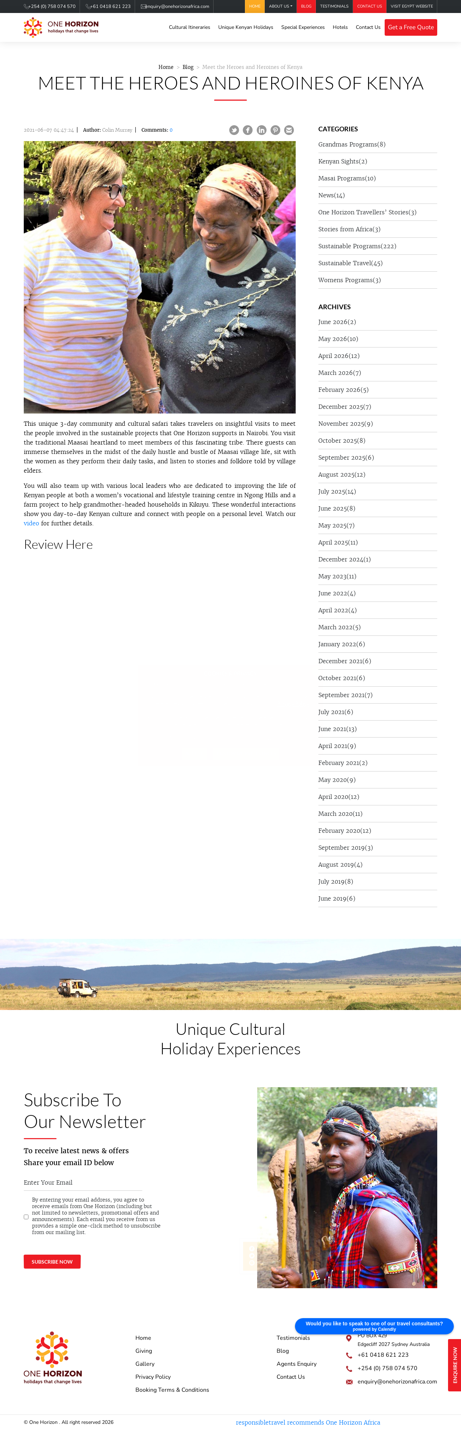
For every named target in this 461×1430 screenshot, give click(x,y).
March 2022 (339, 627)
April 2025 (338, 542)
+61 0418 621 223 (110, 6)
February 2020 (344, 831)
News (331, 195)
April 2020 (338, 797)
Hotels (340, 27)
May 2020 (337, 780)
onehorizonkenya (261, 1266)
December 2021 (344, 661)
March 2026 (339, 373)
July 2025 (337, 491)
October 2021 (341, 678)
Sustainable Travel (350, 263)
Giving (143, 1351)
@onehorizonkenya (263, 1255)
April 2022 (337, 610)
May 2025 (336, 525)
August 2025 (342, 474)
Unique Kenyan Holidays (245, 27)
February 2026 (343, 390)
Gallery (145, 1364)
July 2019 (335, 881)
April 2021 (337, 746)
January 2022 (341, 644)
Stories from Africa (349, 229)
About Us (279, 6)
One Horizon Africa (263, 1245)
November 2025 (345, 424)
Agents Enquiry (297, 1364)
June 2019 (336, 898)
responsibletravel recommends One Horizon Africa (308, 1422)
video (31, 523)
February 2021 (343, 763)
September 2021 (345, 695)
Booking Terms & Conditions (172, 1390)
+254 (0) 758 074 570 (52, 6)
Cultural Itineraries (189, 27)
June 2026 (337, 322)
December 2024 (344, 559)
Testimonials (334, 6)
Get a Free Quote (411, 27)
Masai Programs (347, 178)
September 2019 (345, 848)
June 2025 (336, 508)
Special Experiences (303, 27)
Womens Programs (349, 280)
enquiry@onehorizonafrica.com (177, 6)
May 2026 (338, 339)
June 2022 (337, 593)
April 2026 (339, 356)
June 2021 (337, 729)
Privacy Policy (153, 1377)
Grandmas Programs (352, 144)
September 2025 (346, 458)
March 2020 (340, 814)
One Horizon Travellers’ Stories (367, 212)
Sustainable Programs (357, 246)
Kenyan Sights (342, 161)
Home (254, 6)
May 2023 (337, 576)
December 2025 (344, 407)
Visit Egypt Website (412, 6)
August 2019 (340, 865)
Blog (306, 6)
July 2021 (335, 712)
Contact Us (369, 6)
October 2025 (342, 441)
